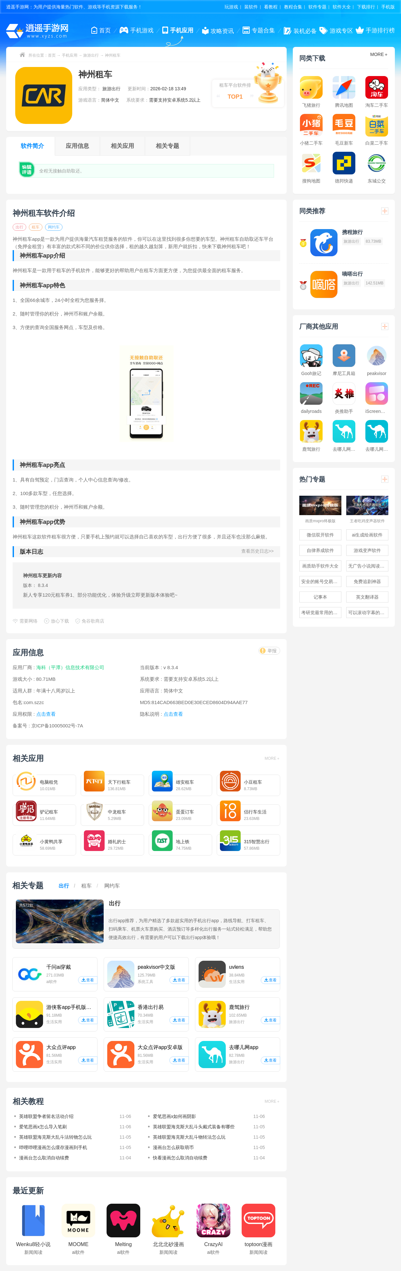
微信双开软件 (320, 534)
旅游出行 (91, 55)
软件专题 (317, 6)
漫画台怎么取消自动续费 (44, 1157)
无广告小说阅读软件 (368, 566)
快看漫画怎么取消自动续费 (180, 1157)
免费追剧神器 (367, 581)
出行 (19, 227)
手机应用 (69, 55)
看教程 (271, 6)
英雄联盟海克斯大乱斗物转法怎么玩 (189, 1137)
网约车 (54, 227)
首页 (52, 55)
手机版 (388, 6)
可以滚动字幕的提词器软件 (368, 612)
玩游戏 (231, 6)
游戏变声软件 (367, 550)
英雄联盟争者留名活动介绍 (46, 1116)
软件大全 (342, 6)
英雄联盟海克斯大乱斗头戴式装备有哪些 (194, 1126)
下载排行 (366, 6)
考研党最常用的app (320, 612)
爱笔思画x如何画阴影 (174, 1116)
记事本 (320, 597)
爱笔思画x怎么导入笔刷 (43, 1126)
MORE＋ (272, 758)
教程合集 (293, 6)
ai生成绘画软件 (367, 534)
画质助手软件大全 (320, 566)
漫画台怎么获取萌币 (173, 1147)
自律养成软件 (320, 550)
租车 (36, 227)
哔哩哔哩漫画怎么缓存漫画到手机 (53, 1147)
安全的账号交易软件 (321, 581)
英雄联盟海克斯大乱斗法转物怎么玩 (55, 1137)
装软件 (251, 6)
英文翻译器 (367, 597)
